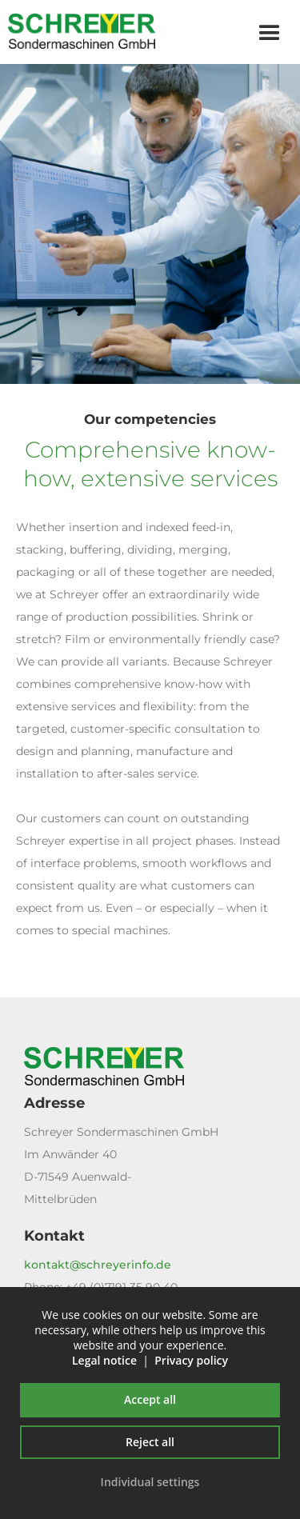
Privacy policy (191, 1360)
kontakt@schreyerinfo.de (97, 1264)
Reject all (150, 1441)
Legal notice (104, 1360)
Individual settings (150, 1481)
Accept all (150, 1399)
